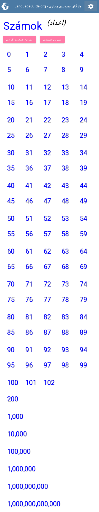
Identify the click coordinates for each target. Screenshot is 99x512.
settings (91, 6)
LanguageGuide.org (30, 6)
